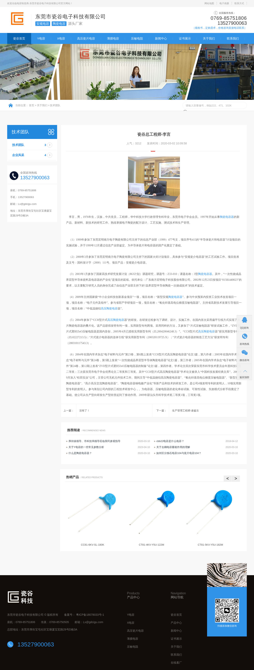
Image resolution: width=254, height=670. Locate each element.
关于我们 (209, 38)
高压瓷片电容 (86, 38)
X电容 (61, 38)
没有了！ (84, 410)
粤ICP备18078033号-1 (90, 614)
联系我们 (233, 38)
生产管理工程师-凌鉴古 (185, 410)
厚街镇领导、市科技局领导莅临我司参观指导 (94, 441)
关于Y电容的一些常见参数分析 (86, 447)
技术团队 (55, 105)
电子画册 (224, 3)
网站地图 (209, 3)
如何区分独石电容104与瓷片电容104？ (178, 453)
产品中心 (176, 622)
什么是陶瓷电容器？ (80, 453)
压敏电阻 (137, 38)
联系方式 (239, 3)
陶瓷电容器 (227, 216)
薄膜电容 (113, 38)
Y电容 (41, 38)
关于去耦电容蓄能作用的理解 (173, 447)
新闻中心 (161, 38)
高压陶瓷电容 (109, 308)
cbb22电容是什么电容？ (170, 441)
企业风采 (34, 155)
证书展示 (185, 38)
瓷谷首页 (19, 38)
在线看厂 (176, 662)
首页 (31, 105)
